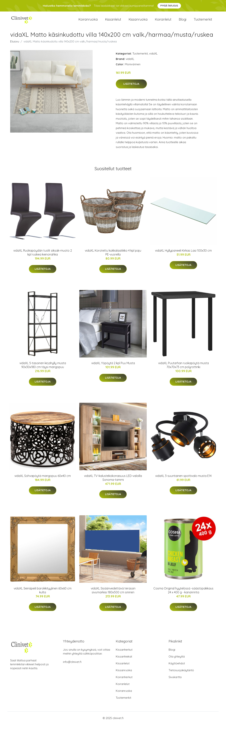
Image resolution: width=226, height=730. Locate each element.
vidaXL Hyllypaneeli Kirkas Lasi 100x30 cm (183, 256)
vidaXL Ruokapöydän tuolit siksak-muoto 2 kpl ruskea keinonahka (42, 258)
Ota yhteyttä (177, 662)
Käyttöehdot (177, 669)
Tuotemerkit (203, 22)
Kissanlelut (113, 22)
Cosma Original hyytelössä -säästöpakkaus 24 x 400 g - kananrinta (183, 596)
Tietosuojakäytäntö (181, 676)
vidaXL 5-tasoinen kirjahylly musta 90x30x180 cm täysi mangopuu (42, 370)
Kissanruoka (138, 22)
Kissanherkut (124, 655)
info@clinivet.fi (72, 667)
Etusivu (14, 47)
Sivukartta (175, 682)
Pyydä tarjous (169, 5)
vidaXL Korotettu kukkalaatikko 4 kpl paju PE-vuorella (113, 258)
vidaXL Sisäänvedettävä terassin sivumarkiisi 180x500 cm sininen (113, 596)
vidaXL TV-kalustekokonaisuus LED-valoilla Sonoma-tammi (113, 483)
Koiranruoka (88, 22)
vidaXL (153, 59)
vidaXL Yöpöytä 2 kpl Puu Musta (113, 368)
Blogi (182, 22)
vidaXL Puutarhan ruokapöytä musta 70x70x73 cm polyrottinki (183, 370)
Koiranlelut (163, 22)
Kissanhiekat (124, 662)
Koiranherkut (124, 682)
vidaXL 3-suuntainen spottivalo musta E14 (183, 481)
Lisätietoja (131, 89)
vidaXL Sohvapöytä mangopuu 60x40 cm (42, 481)
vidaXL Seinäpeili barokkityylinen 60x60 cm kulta (43, 596)
